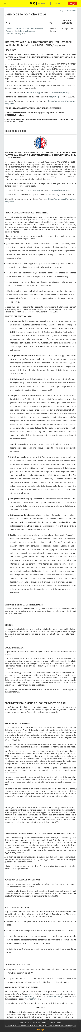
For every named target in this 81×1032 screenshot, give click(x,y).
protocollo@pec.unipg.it (62, 92)
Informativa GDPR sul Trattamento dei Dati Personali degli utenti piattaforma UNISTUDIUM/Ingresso (40, 1026)
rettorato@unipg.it (34, 92)
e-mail (25, 999)
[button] (31, 3)
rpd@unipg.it (54, 97)
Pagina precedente (68, 10)
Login (72, 3)
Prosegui (40, 1029)
